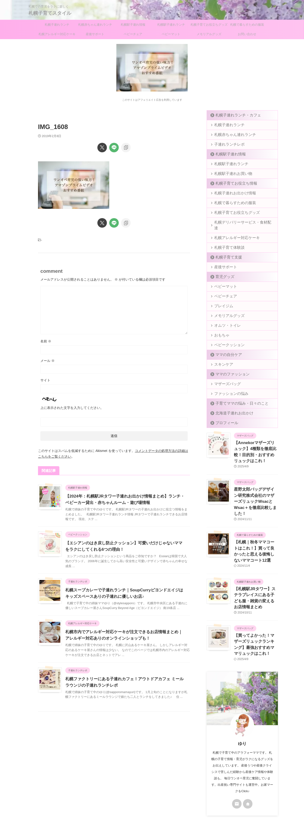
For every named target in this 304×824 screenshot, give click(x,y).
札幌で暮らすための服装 (247, 24)
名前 (45, 341)
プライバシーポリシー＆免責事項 (141, 792)
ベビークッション (226, 339)
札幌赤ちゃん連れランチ (95, 24)
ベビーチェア (133, 34)
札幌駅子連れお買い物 (229, 173)
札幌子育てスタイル (49, 13)
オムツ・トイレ (224, 319)
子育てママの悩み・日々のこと (236, 397)
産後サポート (95, 34)
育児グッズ (222, 271)
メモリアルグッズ (209, 34)
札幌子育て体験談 (226, 242)
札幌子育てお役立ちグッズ (209, 24)
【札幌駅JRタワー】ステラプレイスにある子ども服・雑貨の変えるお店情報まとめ (255, 568)
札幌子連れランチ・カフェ (233, 115)
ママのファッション (228, 368)
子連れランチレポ (226, 144)
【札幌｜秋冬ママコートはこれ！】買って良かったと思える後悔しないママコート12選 (256, 529)
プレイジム (221, 300)
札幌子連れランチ (57, 24)
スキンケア (221, 358)
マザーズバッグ (224, 378)
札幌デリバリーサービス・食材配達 (238, 222)
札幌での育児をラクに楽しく (152, 801)
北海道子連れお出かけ (230, 407)
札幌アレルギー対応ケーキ (57, 34)
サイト (45, 380)
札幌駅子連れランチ (171, 24)
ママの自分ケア (225, 349)
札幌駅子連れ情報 (133, 24)
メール (47, 361)
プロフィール (224, 417)
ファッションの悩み (228, 388)
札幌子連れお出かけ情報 (231, 193)
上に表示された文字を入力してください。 (72, 408)
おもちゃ (220, 329)
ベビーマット (171, 34)
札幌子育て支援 (225, 251)
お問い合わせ (247, 34)
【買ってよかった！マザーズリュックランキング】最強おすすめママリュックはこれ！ (255, 606)
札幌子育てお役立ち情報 (232, 183)
